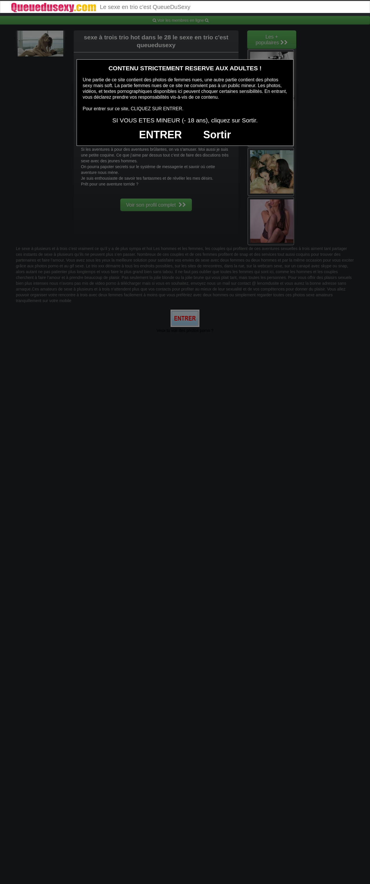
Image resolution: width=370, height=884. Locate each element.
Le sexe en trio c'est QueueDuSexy (100, 7)
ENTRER (160, 135)
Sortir (217, 135)
